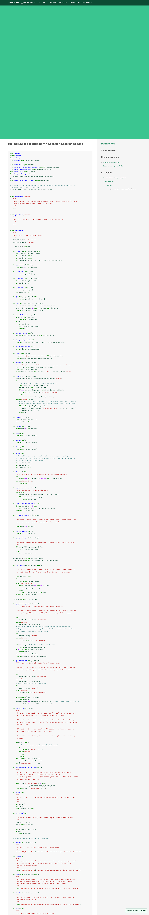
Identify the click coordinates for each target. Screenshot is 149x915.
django (109, 185)
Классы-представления (81, 3)
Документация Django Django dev (115, 178)
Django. (13, 2)
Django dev (108, 143)
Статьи (43, 3)
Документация (28, 3)
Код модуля (109, 181)
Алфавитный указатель (111, 162)
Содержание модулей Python (113, 166)
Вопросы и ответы (58, 3)
